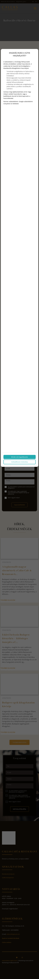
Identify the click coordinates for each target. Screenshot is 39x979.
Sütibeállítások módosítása (19, 462)
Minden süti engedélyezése (19, 457)
